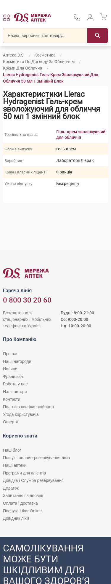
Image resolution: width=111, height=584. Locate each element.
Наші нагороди (17, 361)
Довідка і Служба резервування (33, 480)
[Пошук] (97, 35)
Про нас (10, 353)
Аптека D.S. (14, 55)
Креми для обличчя (22, 68)
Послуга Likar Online (22, 511)
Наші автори (15, 391)
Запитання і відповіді (23, 495)
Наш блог (12, 450)
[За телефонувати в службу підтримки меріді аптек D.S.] (77, 19)
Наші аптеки (14, 465)
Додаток (11, 488)
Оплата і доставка (20, 503)
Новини (10, 368)
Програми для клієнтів (24, 473)
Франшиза (13, 376)
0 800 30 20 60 (27, 300)
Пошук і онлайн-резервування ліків (36, 457)
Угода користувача (20, 414)
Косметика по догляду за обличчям (39, 61)
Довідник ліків (16, 518)
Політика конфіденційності (28, 406)
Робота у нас (15, 384)
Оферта (10, 421)
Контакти (11, 399)
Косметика (45, 55)
